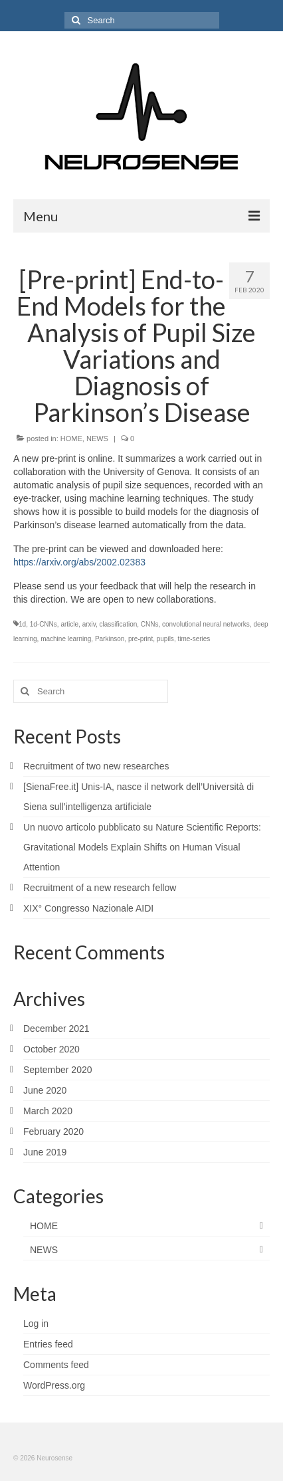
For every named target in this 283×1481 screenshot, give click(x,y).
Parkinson (109, 638)
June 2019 (44, 1152)
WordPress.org (54, 1385)
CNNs (150, 624)
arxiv (89, 624)
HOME (71, 439)
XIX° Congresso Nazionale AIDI (88, 908)
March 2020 (47, 1111)
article (69, 624)
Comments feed (56, 1364)
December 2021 (56, 1028)
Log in (35, 1323)
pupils (165, 638)
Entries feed (48, 1344)
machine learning (66, 638)
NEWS (97, 439)
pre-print (140, 638)
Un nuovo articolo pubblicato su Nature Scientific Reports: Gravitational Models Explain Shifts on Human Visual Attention (142, 847)
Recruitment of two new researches (96, 766)
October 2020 (51, 1049)
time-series (193, 638)
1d (22, 624)
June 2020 (44, 1090)
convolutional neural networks (206, 624)
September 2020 (57, 1069)
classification (119, 624)
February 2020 (53, 1131)
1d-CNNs (43, 624)
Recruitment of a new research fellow (99, 887)
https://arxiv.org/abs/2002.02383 (79, 562)
